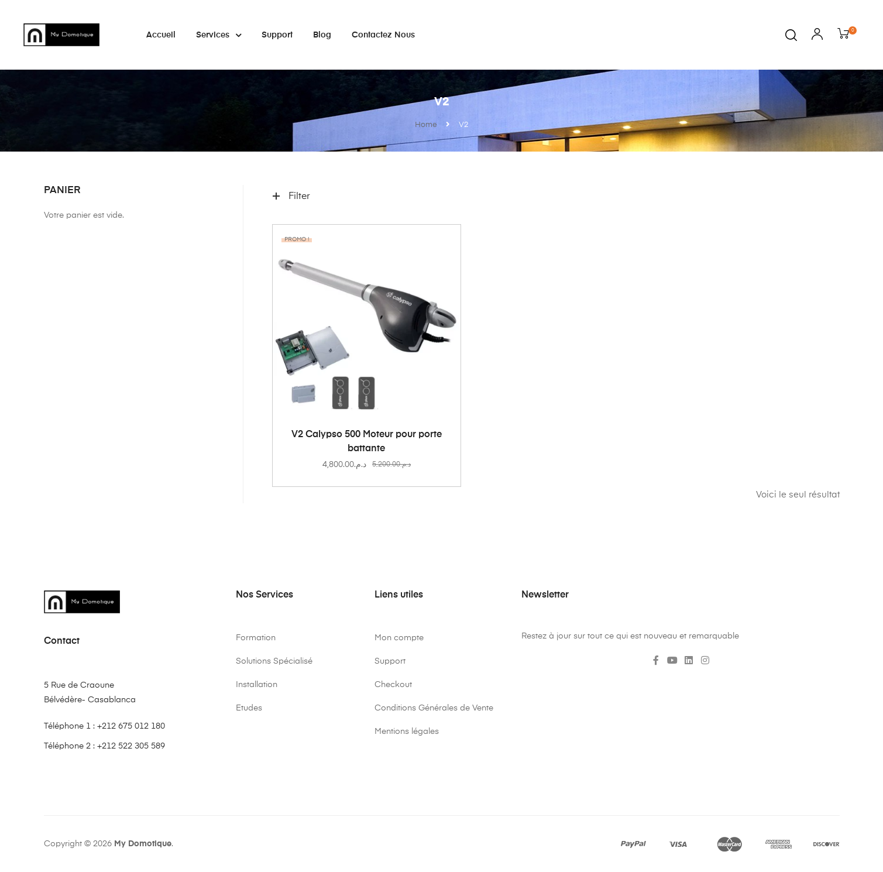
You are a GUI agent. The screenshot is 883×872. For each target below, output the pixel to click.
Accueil (161, 35)
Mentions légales (406, 731)
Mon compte (399, 638)
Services (218, 35)
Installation (256, 685)
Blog (322, 35)
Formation (256, 638)
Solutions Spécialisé (274, 661)
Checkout (393, 685)
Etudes (249, 708)
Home (426, 125)
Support (277, 35)
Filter (291, 196)
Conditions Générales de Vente (433, 708)
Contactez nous (383, 35)
